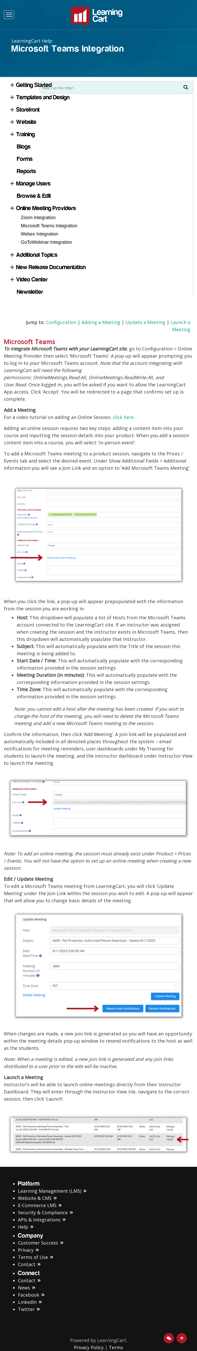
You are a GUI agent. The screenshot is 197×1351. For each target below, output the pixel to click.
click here (123, 417)
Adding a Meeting (101, 322)
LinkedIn (27, 1302)
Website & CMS (35, 1198)
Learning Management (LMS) (49, 1191)
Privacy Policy (89, 1347)
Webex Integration (39, 234)
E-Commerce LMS (37, 1205)
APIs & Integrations (39, 1220)
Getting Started (34, 85)
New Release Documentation (51, 267)
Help (23, 1227)
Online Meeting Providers (46, 208)
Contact (26, 1264)
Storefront (28, 109)
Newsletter (30, 291)
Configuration (61, 322)
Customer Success (38, 1243)
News (24, 1288)
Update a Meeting (145, 322)
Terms (116, 1347)
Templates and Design (43, 97)
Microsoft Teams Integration (49, 225)
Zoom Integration (38, 217)
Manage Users (33, 183)
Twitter (26, 1309)
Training (25, 134)
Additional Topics (36, 254)
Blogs (24, 146)
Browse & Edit (34, 195)
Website (26, 122)
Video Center (32, 279)
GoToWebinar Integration (46, 242)
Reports (26, 171)
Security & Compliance (43, 1212)
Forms (25, 158)
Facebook (28, 1295)
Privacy (26, 1250)
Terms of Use (33, 1257)
